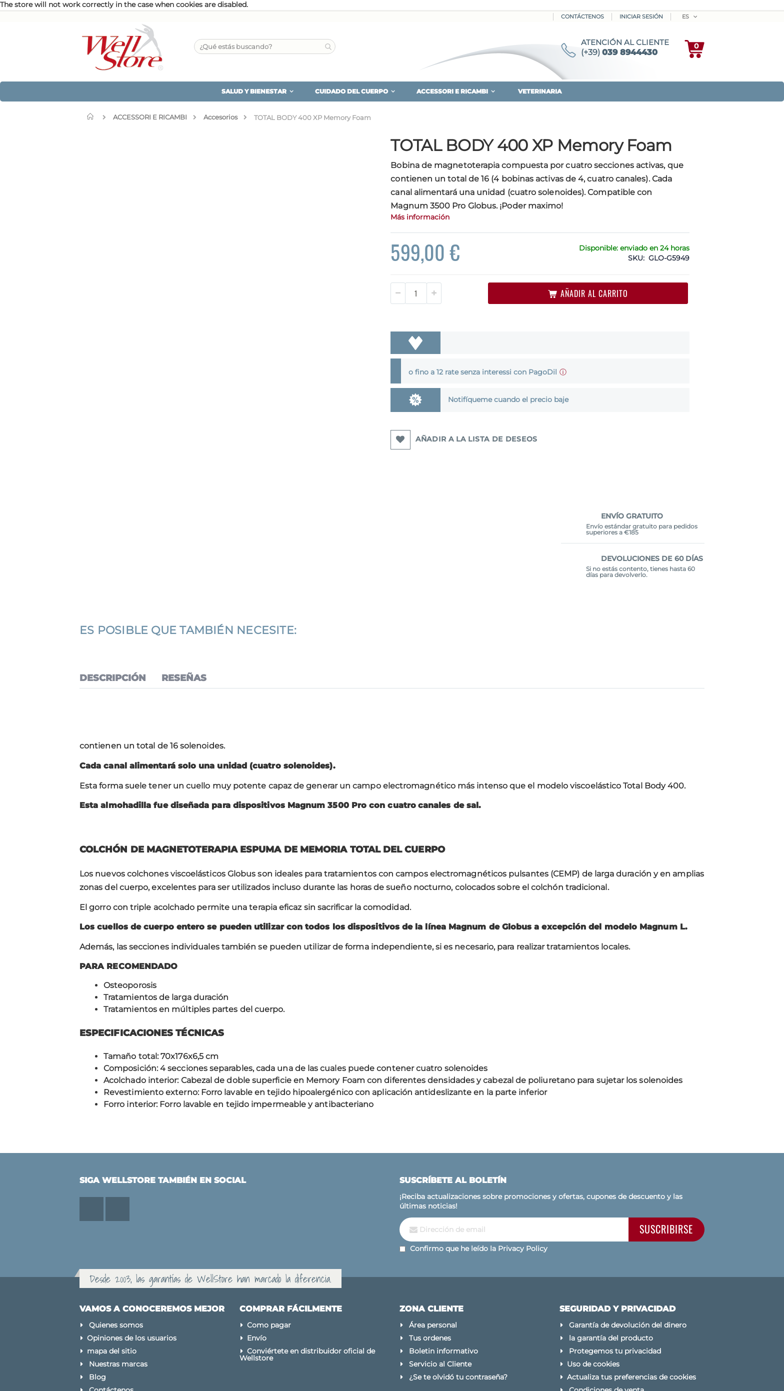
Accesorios (221, 117)
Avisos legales (591, 1309)
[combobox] (265, 46)
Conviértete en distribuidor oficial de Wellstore (307, 1260)
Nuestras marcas (118, 1270)
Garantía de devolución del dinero (627, 1231)
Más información (348, 246)
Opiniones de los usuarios (131, 1244)
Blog (97, 1283)
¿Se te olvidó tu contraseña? (458, 1283)
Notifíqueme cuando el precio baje (424, 429)
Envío (256, 1244)
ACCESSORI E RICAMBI (150, 117)
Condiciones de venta (606, 1296)
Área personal (433, 1231)
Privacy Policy (523, 1155)
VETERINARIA (540, 91)
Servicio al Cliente (440, 1270)
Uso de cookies (593, 1270)
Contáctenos (582, 16)
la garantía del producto (611, 1244)
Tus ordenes (430, 1244)
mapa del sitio (111, 1257)
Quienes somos (116, 1231)
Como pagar (269, 1231)
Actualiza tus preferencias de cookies (631, 1283)
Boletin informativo (443, 1257)
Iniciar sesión (641, 16)
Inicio (92, 116)
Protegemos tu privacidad (615, 1257)
